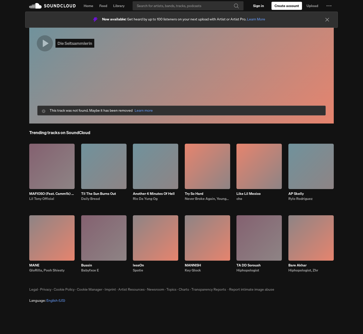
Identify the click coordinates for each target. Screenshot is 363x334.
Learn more (144, 110)
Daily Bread (90, 198)
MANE (34, 265)
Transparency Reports (208, 289)
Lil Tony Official (41, 198)
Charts (184, 289)
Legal (33, 289)
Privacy (45, 289)
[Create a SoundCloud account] (286, 6)
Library (119, 6)
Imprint (110, 289)
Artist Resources (131, 289)
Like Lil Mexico (248, 193)
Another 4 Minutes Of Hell (154, 193)
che (239, 198)
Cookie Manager (89, 289)
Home (88, 6)
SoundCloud (52, 6)
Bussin (86, 265)
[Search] (188, 5)
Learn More (256, 19)
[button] (329, 6)
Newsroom (155, 289)
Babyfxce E (90, 270)
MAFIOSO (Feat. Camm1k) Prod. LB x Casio (52, 193)
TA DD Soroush (248, 265)
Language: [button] (47, 300)
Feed (103, 6)
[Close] (327, 19)
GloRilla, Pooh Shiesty (47, 270)
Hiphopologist (247, 270)
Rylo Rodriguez (300, 198)
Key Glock (193, 270)
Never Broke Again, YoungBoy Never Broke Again (207, 198)
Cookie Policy (64, 289)
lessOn (138, 265)
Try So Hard (194, 193)
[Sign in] (258, 6)
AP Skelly (296, 193)
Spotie (138, 270)
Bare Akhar (297, 265)
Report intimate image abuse (251, 289)
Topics (171, 289)
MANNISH (193, 265)
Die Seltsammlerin (74, 43)
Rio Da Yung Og (145, 198)
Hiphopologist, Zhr (303, 270)
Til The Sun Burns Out (98, 193)
